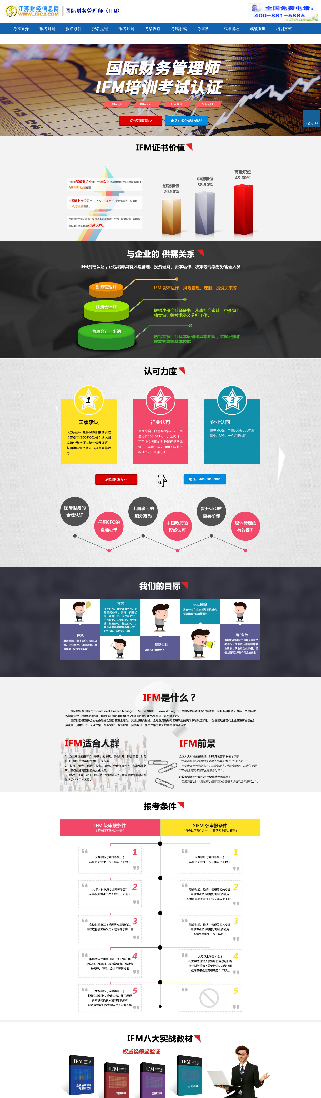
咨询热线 (311, 124)
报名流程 (100, 28)
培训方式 (284, 28)
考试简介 (21, 28)
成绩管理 (231, 28)
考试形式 (179, 28)
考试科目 (205, 28)
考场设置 (152, 28)
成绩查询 (258, 28)
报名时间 (47, 28)
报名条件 (74, 28)
